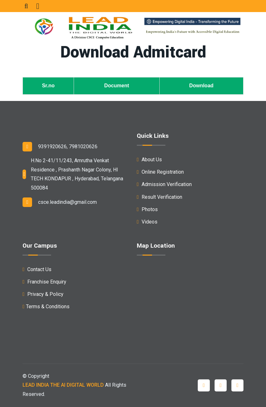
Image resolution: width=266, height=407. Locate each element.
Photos (147, 209)
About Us (149, 160)
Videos (147, 222)
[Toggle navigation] (37, 6)
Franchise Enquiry (44, 282)
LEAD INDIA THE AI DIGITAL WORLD (63, 385)
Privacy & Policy (43, 294)
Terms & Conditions (46, 307)
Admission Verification (164, 184)
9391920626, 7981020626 (60, 146)
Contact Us (37, 269)
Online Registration (160, 172)
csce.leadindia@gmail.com (60, 202)
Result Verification (159, 197)
